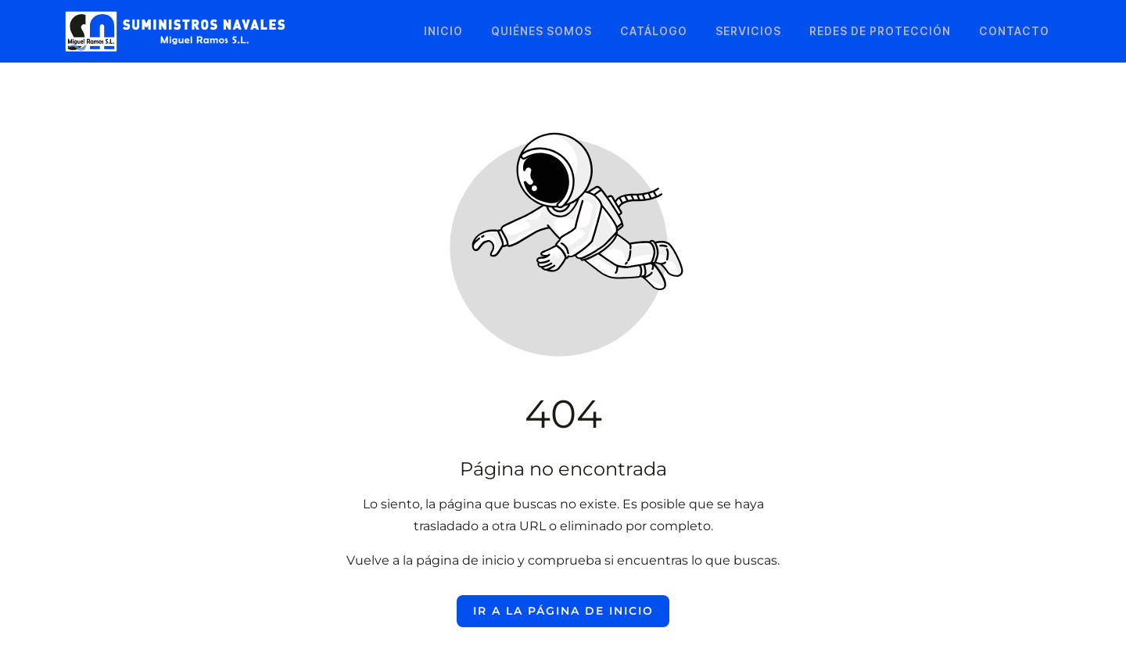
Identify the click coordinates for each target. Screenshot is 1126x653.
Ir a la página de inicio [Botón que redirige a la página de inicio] (563, 611)
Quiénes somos (541, 31)
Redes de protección (880, 31)
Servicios (748, 31)
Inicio (443, 31)
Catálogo (653, 31)
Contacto (1014, 31)
